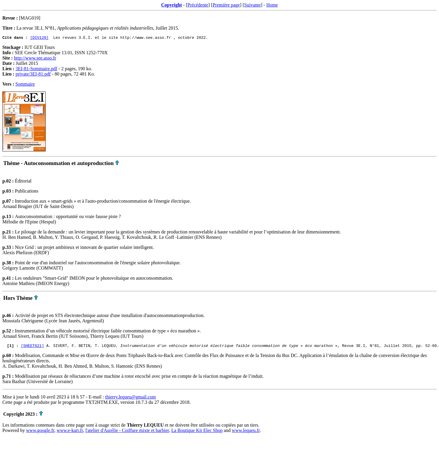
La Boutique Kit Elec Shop (196, 432)
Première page (226, 4)
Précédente (198, 4)
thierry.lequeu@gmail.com (130, 398)
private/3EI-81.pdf (33, 74)
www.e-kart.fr (70, 432)
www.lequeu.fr (246, 432)
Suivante (252, 4)
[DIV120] (39, 38)
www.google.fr (40, 432)
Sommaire (25, 84)
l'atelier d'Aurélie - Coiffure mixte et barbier (127, 432)
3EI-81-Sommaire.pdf (36, 69)
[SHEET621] (32, 347)
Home (272, 4)
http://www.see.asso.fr (35, 58)
